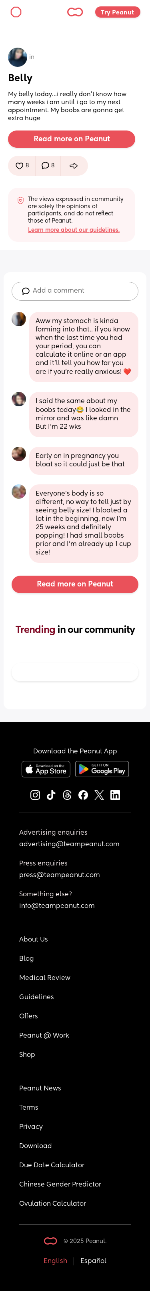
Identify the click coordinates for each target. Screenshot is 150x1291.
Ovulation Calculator (52, 1204)
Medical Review (44, 978)
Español (93, 1261)
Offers (28, 1017)
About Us (33, 940)
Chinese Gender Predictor (60, 1185)
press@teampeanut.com (59, 875)
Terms (28, 1108)
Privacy (31, 1127)
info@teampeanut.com (57, 906)
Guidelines (36, 997)
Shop (27, 1055)
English (55, 1261)
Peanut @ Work (44, 1036)
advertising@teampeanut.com (69, 844)
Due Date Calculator (51, 1166)
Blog (26, 959)
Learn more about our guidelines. (74, 230)
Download (35, 1146)
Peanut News (40, 1089)
